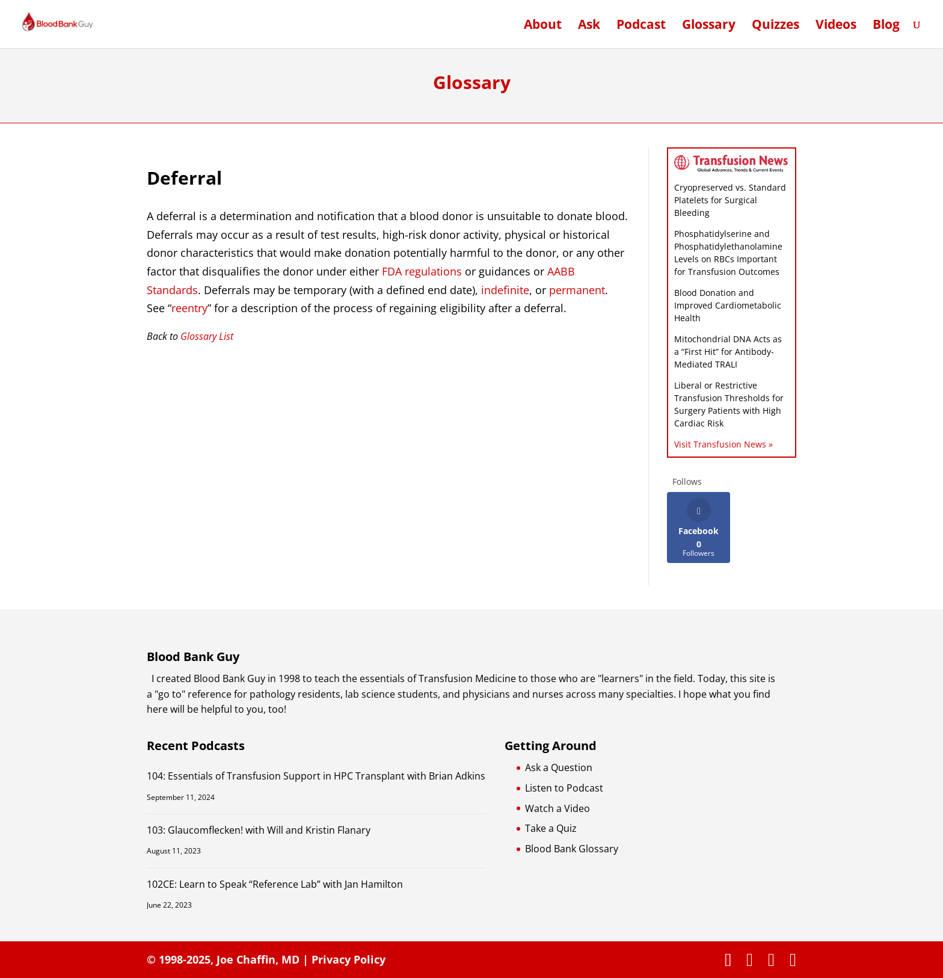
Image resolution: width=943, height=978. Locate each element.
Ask (589, 26)
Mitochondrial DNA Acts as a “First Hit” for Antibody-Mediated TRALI (728, 351)
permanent (577, 290)
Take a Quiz (551, 828)
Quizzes (775, 26)
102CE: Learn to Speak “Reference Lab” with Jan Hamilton (275, 884)
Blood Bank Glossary (571, 848)
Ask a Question (558, 767)
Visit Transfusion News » (723, 444)
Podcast (641, 26)
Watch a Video (557, 808)
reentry (189, 308)
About (543, 26)
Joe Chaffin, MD (258, 959)
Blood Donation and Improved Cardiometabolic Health (727, 305)
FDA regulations (422, 271)
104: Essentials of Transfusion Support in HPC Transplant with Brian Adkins (316, 776)
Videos (836, 26)
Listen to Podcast (564, 788)
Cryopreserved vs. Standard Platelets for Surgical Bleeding (730, 200)
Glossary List (206, 336)
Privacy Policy (348, 959)
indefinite (505, 290)
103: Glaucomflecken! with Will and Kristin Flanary (258, 830)
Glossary (709, 26)
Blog (886, 26)
